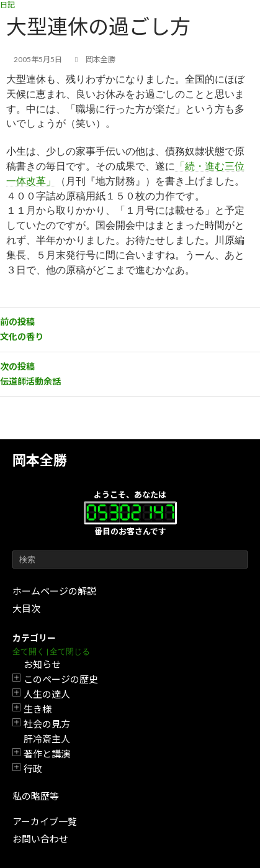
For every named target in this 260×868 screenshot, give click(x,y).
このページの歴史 (61, 679)
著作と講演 (47, 753)
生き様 (38, 709)
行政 (33, 768)
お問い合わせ (40, 838)
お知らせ (42, 664)
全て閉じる (70, 651)
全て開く (28, 651)
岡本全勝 (39, 460)
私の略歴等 (35, 796)
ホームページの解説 (54, 590)
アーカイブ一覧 (44, 821)
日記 (7, 4)
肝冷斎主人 (47, 738)
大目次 (26, 608)
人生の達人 (47, 694)
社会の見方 (47, 723)
